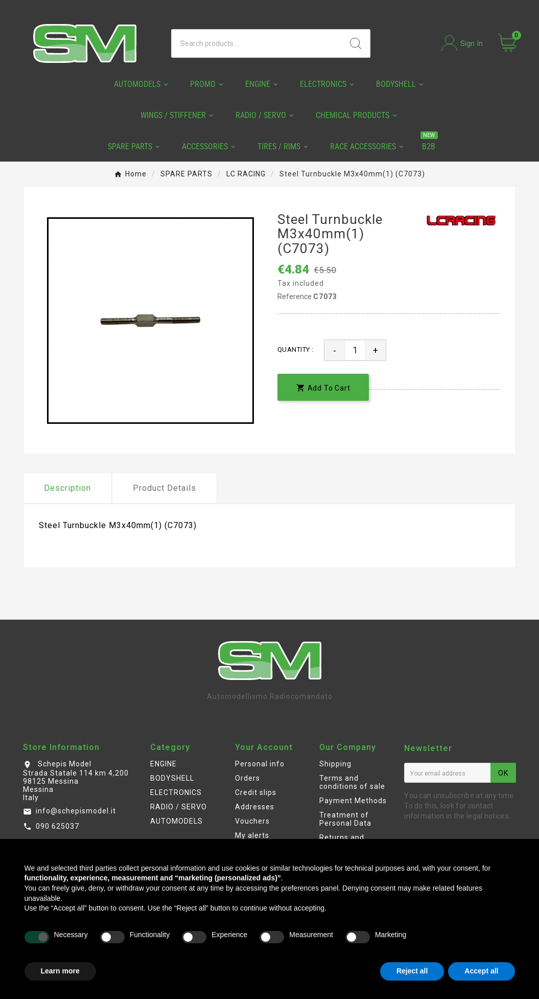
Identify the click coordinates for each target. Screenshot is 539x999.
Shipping (335, 764)
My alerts (252, 835)
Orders (247, 778)
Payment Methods (353, 801)
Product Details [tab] (164, 488)
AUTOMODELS (176, 821)
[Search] (257, 43)
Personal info (260, 764)
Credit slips (255, 792)
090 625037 (57, 826)
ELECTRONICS (176, 792)
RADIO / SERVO (178, 807)
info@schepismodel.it (76, 811)
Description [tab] (67, 488)
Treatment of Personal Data (345, 819)
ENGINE (163, 764)
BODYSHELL (172, 778)
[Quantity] (355, 350)
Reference (295, 296)
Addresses (254, 807)
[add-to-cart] (323, 387)
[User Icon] (462, 43)
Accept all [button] (481, 971)
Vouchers (252, 821)
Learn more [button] (60, 971)
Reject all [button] (412, 971)
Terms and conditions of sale (352, 782)
